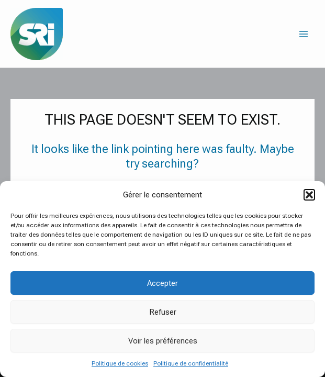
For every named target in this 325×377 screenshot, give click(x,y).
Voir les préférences (162, 341)
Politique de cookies (120, 363)
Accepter (162, 283)
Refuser (162, 312)
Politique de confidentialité (190, 363)
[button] (309, 195)
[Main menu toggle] (304, 34)
